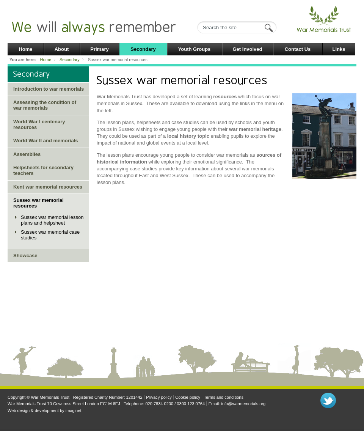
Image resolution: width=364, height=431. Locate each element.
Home (25, 49)
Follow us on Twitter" (328, 400)
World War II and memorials (45, 140)
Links (339, 49)
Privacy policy (159, 397)
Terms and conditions (223, 397)
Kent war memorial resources (47, 187)
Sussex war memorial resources (38, 203)
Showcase (25, 255)
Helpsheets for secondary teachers (43, 170)
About (62, 49)
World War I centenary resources (39, 124)
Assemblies (27, 154)
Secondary (142, 49)
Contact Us (298, 49)
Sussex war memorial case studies (50, 235)
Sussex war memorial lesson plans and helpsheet (52, 220)
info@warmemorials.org (243, 403)
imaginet (74, 410)
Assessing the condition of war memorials (44, 105)
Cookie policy (187, 397)
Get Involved (247, 49)
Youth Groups (194, 49)
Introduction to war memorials (48, 89)
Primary (99, 49)
